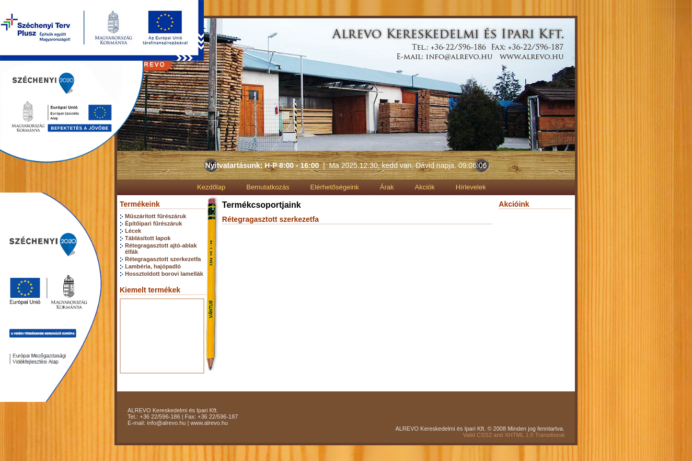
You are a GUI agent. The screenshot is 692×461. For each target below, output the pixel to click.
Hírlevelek (471, 187)
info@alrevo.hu (166, 423)
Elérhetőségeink (334, 187)
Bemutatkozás (267, 187)
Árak (387, 187)
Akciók (425, 187)
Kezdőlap (211, 187)
